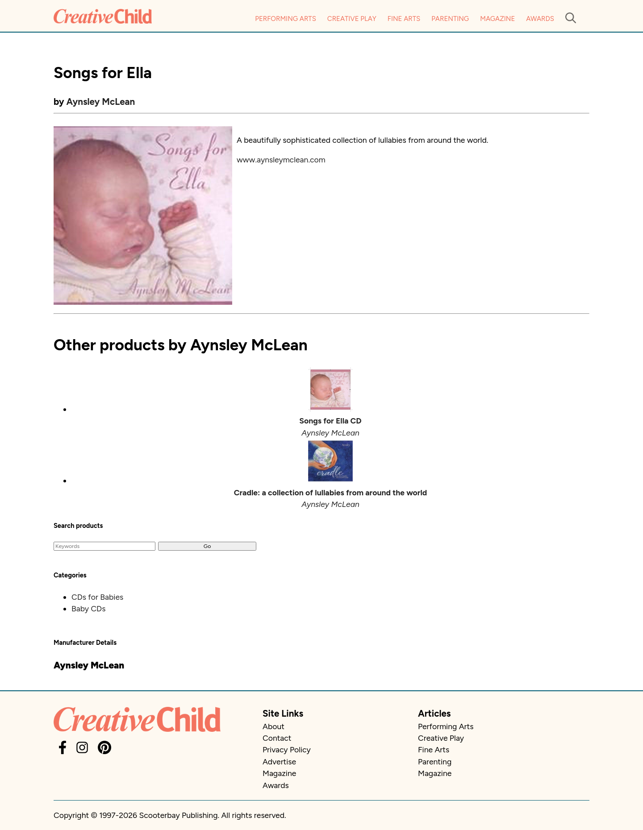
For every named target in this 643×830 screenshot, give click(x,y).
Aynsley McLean (101, 101)
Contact (277, 738)
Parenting (450, 19)
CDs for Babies (97, 597)
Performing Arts (285, 19)
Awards (540, 19)
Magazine (497, 19)
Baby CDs (88, 608)
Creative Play (351, 19)
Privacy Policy (287, 749)
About (273, 726)
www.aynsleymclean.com (281, 159)
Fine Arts (404, 19)
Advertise (279, 761)
